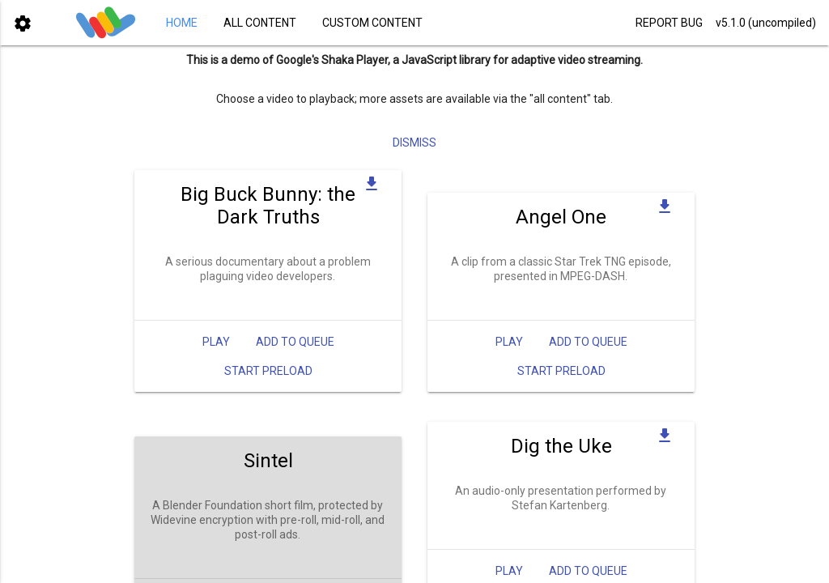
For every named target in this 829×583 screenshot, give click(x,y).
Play (216, 341)
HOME (181, 22)
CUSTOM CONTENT (372, 22)
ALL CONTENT (259, 22)
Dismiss (414, 142)
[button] (22, 22)
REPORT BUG (669, 22)
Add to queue (295, 341)
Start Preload (268, 370)
